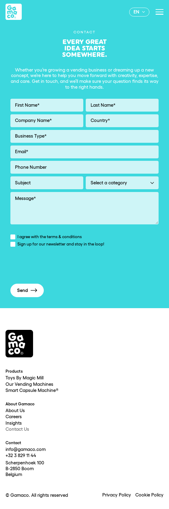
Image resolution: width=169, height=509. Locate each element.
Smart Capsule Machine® (32, 391)
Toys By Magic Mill (24, 378)
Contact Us (17, 429)
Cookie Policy (149, 495)
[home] (14, 12)
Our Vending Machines (29, 384)
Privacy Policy (116, 495)
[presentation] (56, 266)
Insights (14, 423)
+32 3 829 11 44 (21, 456)
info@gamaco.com (26, 450)
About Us (15, 411)
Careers (14, 417)
